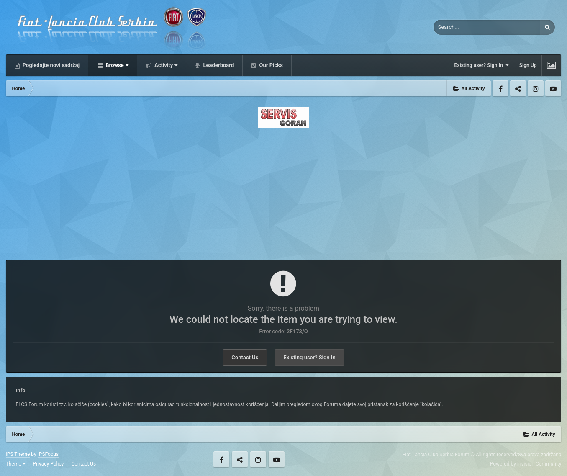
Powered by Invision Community (526, 464)
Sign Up (528, 65)
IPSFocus (48, 454)
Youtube (553, 88)
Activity (165, 65)
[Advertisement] (283, 191)
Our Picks (270, 65)
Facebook (500, 88)
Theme (16, 464)
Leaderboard (218, 65)
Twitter (518, 88)
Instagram (536, 88)
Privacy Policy (48, 464)
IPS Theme (18, 454)
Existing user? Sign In (481, 65)
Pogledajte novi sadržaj (50, 65)
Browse (116, 65)
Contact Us (244, 357)
